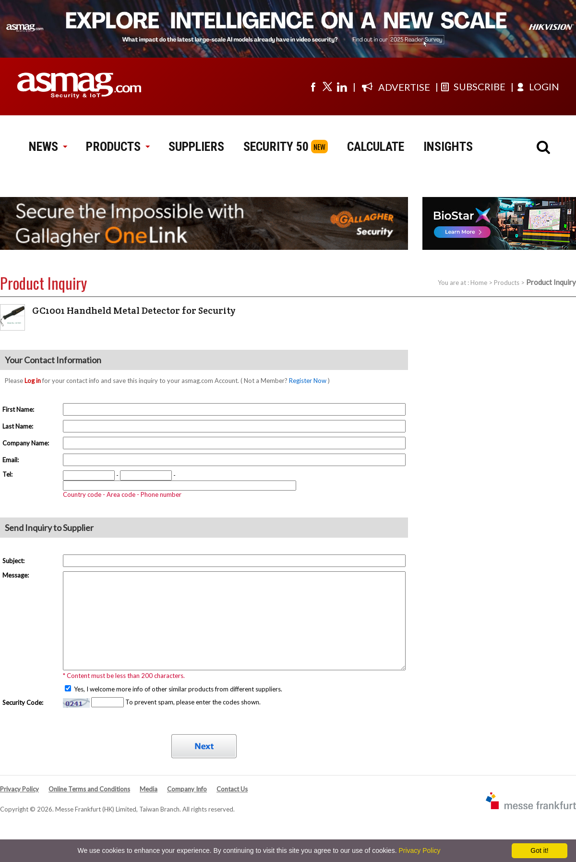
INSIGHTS (448, 146)
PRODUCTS (117, 146)
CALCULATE (375, 146)
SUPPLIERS (196, 146)
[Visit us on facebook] (313, 86)
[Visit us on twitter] (327, 86)
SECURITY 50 (276, 146)
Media (148, 789)
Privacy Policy (19, 789)
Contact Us (232, 789)
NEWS (48, 146)
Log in (32, 380)
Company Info (187, 789)
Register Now (307, 380)
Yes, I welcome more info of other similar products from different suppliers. (177, 689)
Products (506, 282)
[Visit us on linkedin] (341, 86)
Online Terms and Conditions (89, 789)
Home (478, 282)
